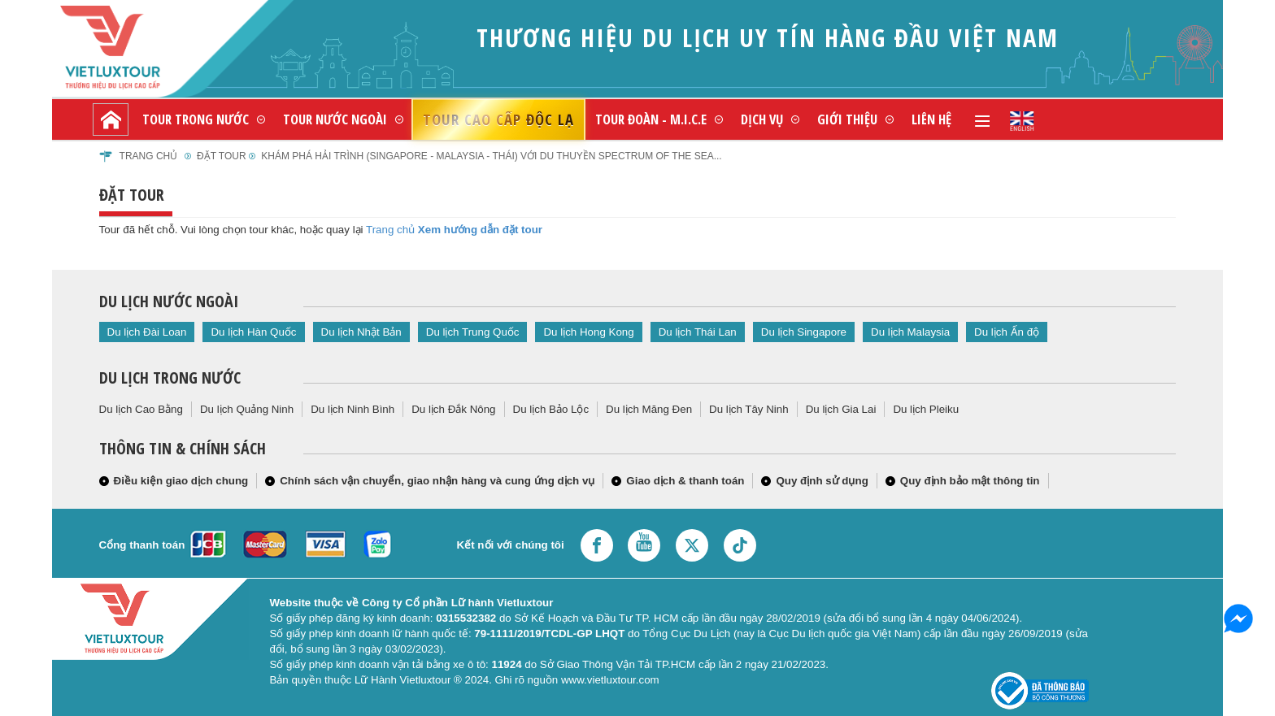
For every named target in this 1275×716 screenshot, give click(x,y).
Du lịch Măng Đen (649, 409)
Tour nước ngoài (335, 119)
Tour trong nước (195, 119)
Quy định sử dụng (822, 481)
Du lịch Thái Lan (698, 332)
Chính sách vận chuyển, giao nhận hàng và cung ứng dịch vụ (437, 481)
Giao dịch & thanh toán (685, 481)
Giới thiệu (847, 119)
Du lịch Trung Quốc (473, 332)
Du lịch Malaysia (910, 332)
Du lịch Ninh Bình (352, 409)
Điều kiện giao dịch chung (181, 481)
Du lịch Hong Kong (588, 332)
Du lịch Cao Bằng (141, 409)
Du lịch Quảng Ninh (247, 409)
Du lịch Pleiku (926, 409)
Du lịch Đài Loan (147, 332)
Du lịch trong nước (170, 377)
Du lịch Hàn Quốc (253, 332)
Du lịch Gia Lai (841, 409)
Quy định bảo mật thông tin (970, 481)
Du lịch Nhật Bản (361, 332)
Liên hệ (931, 119)
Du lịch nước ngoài (168, 301)
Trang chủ (149, 156)
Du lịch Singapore (803, 332)
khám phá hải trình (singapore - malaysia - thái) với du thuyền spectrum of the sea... (491, 156)
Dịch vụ (762, 119)
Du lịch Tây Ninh (749, 409)
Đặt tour (221, 156)
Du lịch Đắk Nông (453, 409)
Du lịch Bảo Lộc (551, 409)
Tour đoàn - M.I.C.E (651, 119)
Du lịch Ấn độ (1006, 332)
